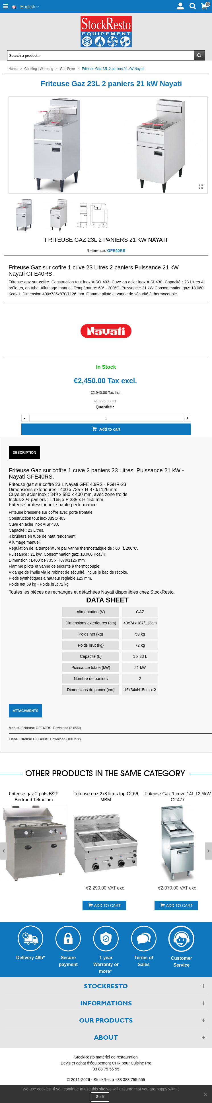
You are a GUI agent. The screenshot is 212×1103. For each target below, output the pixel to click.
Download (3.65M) (67, 728)
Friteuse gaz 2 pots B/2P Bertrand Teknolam (34, 796)
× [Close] (205, 1094)
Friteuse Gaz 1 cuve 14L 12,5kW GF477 (178, 796)
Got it (100, 1097)
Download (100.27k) (65, 739)
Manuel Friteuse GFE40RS (30, 728)
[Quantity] (106, 418)
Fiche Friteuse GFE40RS (28, 739)
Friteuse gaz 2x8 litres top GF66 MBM (105, 796)
